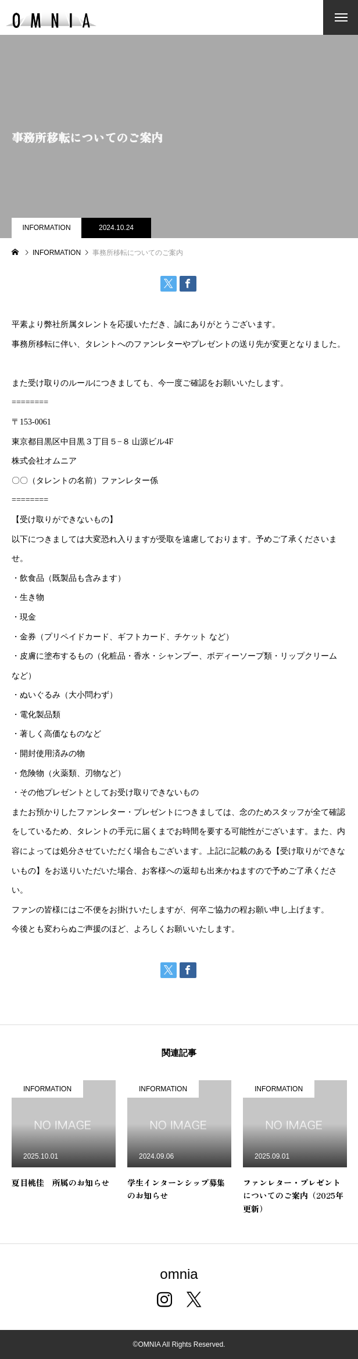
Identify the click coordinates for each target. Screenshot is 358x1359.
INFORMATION (46, 228)
